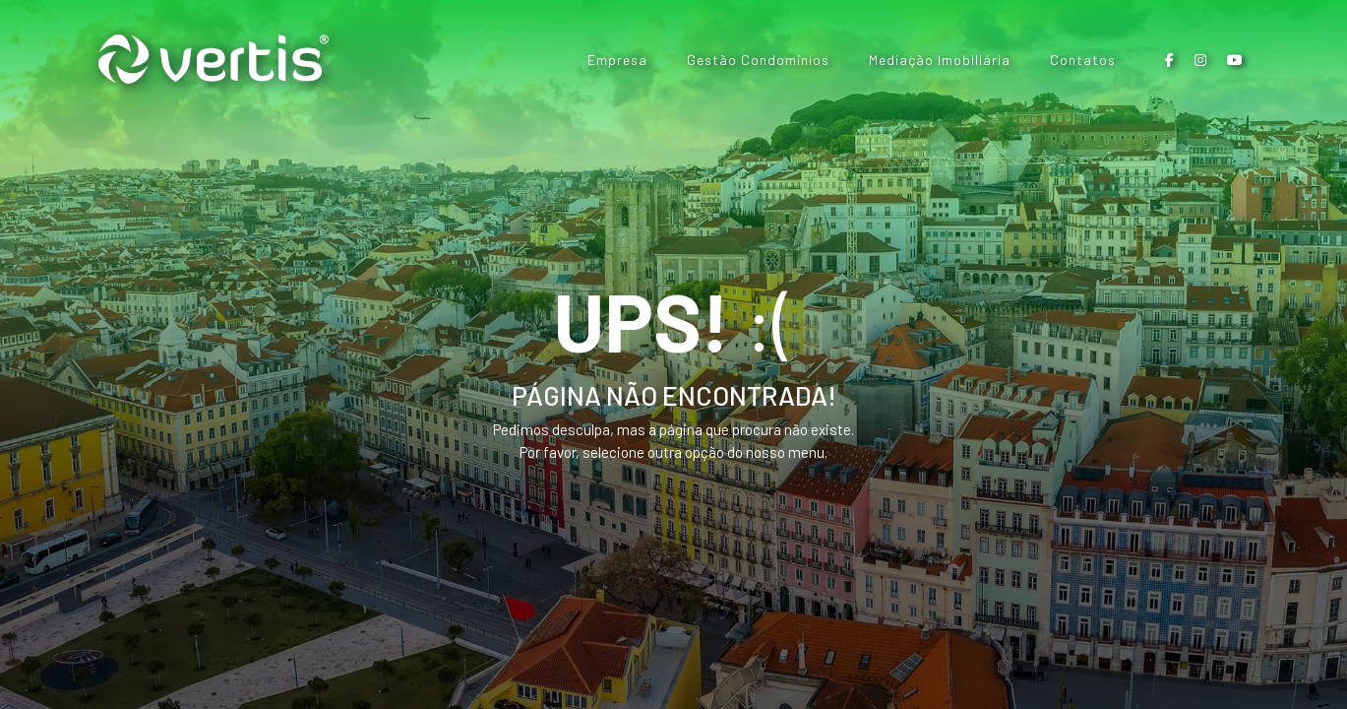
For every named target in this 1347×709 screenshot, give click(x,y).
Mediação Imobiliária (939, 59)
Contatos (1083, 59)
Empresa (617, 59)
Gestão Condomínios (758, 59)
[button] (1170, 59)
